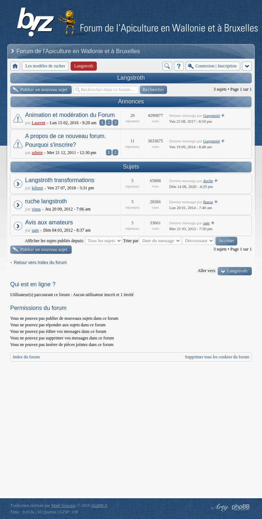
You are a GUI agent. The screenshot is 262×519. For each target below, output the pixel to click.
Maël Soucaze (63, 505)
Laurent (38, 122)
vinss (36, 209)
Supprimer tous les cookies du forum (217, 356)
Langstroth (131, 78)
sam (35, 230)
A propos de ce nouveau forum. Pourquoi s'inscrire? (65, 140)
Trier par (152, 240)
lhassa (208, 202)
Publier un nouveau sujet (43, 89)
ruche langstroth (46, 201)
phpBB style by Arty (219, 507)
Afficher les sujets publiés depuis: (73, 240)
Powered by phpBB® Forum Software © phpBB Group (241, 507)
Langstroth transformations (59, 180)
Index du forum (26, 356)
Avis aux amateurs (49, 222)
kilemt (37, 187)
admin (37, 152)
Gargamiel (211, 115)
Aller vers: (207, 270)
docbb (208, 180)
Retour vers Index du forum (40, 262)
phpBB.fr (99, 505)
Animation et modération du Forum (70, 115)
